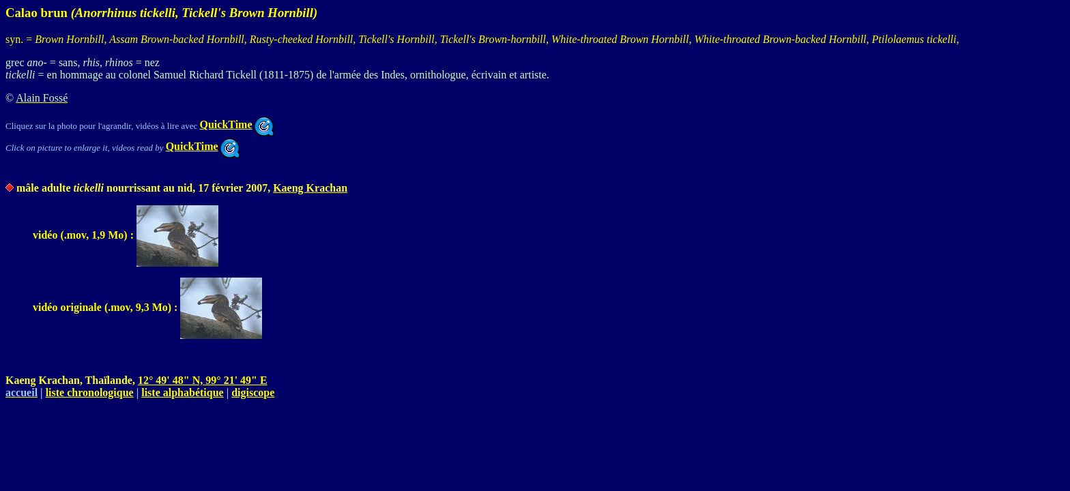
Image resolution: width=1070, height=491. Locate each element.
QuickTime (236, 124)
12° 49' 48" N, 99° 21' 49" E (203, 380)
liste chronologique (90, 392)
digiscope (252, 392)
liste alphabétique (182, 392)
